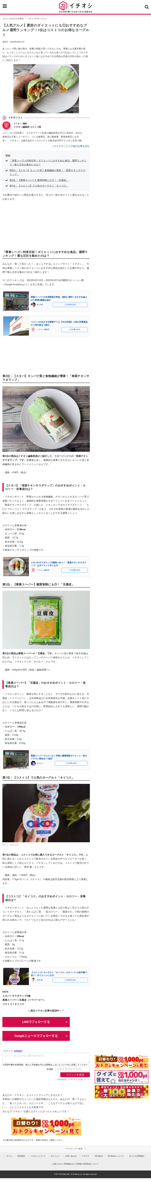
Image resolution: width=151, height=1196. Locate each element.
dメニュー (55, 1156)
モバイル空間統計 (136, 1156)
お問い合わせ (71, 1156)
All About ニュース (116, 1156)
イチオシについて (38, 1156)
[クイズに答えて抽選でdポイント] (122, 1077)
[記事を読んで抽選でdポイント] (122, 1092)
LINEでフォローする (36, 1022)
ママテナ (86, 1156)
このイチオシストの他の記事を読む (70, 146)
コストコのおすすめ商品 (13, 18)
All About (99, 1156)
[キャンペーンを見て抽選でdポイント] (122, 1066)
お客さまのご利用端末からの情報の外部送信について (75, 1164)
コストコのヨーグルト (37, 18)
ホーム (9, 1156)
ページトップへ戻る (74, 1149)
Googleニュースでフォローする (36, 1036)
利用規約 (21, 1156)
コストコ (6, 133)
